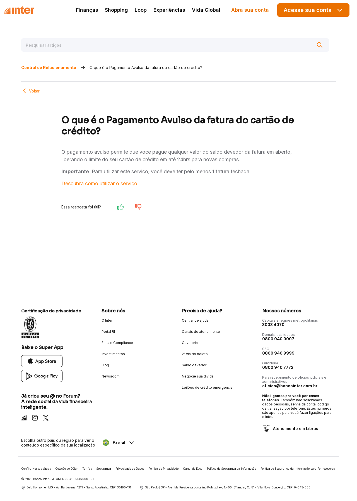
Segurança (103, 468)
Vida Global (206, 10)
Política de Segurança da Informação (231, 468)
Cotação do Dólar (66, 468)
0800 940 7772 (277, 367)
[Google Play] (42, 376)
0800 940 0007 (278, 338)
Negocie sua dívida (198, 376)
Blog (105, 365)
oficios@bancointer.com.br (289, 385)
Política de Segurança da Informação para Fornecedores (297, 468)
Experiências (169, 10)
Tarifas (87, 468)
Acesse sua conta (313, 10)
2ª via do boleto (195, 354)
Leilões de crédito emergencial (207, 387)
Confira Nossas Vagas (36, 468)
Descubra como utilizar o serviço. (100, 183)
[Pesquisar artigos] (175, 45)
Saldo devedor (194, 365)
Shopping (116, 10)
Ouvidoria (190, 343)
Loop (141, 10)
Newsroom (111, 376)
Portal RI (108, 331)
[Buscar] (320, 45)
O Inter (107, 320)
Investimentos (113, 354)
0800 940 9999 (278, 353)
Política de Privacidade (163, 468)
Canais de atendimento (201, 331)
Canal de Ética (192, 468)
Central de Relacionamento (48, 67)
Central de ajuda (195, 320)
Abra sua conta (250, 10)
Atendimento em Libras (295, 428)
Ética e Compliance (117, 343)
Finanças (87, 10)
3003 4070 (273, 324)
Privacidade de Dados (129, 468)
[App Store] (42, 361)
